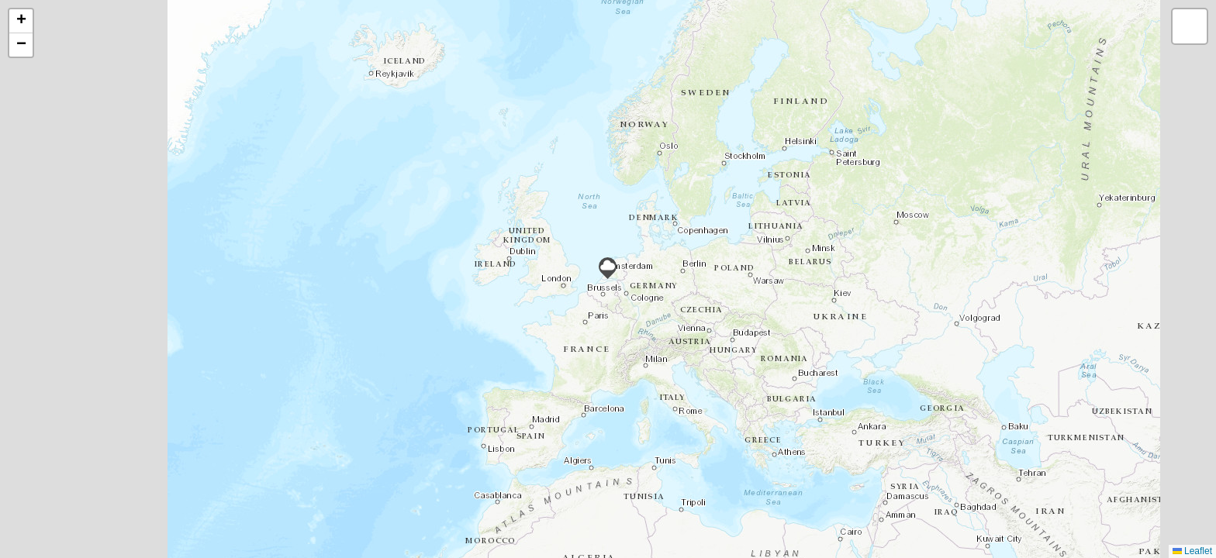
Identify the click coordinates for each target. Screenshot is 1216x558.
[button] (608, 268)
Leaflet (1192, 551)
